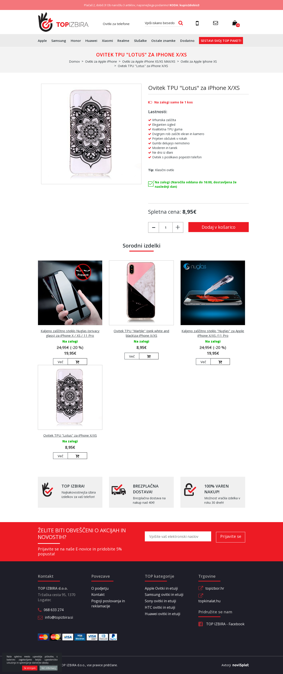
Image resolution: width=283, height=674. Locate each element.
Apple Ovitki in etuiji (161, 588)
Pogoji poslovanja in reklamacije (108, 603)
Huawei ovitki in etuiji (162, 613)
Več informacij (48, 668)
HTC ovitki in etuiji (160, 607)
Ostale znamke (163, 40)
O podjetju (100, 588)
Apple (42, 40)
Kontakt (98, 594)
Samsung (58, 40)
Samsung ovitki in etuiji (164, 594)
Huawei (91, 40)
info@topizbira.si (59, 617)
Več (60, 362)
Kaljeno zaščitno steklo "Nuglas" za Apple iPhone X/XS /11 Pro (213, 333)
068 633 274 (53, 609)
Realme (123, 40)
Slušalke (140, 40)
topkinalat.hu (209, 600)
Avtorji (233, 665)
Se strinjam (30, 668)
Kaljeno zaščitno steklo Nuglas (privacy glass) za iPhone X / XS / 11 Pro (70, 333)
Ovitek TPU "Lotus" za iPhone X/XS (70, 435)
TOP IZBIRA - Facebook (221, 624)
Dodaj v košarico (218, 227)
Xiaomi (107, 40)
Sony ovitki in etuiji (160, 600)
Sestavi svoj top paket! (221, 40)
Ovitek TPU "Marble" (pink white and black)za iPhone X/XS (141, 333)
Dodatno (187, 40)
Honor (76, 40)
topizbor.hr (214, 588)
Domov (74, 61)
